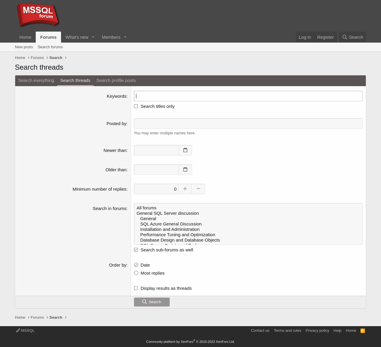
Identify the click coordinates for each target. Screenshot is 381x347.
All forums (248, 207)
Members (111, 37)
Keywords (117, 96)
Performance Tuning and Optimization (248, 234)
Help (338, 330)
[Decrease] (198, 188)
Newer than (115, 150)
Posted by (117, 123)
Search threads (75, 80)
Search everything (36, 80)
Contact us (260, 330)
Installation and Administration (248, 229)
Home (25, 37)
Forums (48, 37)
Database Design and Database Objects (248, 239)
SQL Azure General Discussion (248, 223)
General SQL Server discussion (248, 213)
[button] (93, 37)
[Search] (352, 37)
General (248, 218)
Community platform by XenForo (190, 341)
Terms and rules (287, 330)
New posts (24, 47)
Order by (117, 264)
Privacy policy (317, 330)
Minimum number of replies (100, 188)
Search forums (50, 47)
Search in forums (109, 208)
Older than (116, 169)
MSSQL (25, 330)
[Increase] (185, 188)
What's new (76, 37)
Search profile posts (116, 80)
